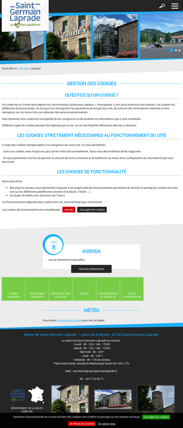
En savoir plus (107, 423)
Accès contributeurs (131, 295)
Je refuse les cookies (81, 423)
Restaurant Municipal (37, 295)
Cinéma (84, 293)
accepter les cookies (69, 320)
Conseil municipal (13, 295)
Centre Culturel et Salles (60, 295)
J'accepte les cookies (156, 417)
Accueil (23, 68)
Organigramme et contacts (108, 295)
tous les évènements (91, 269)
